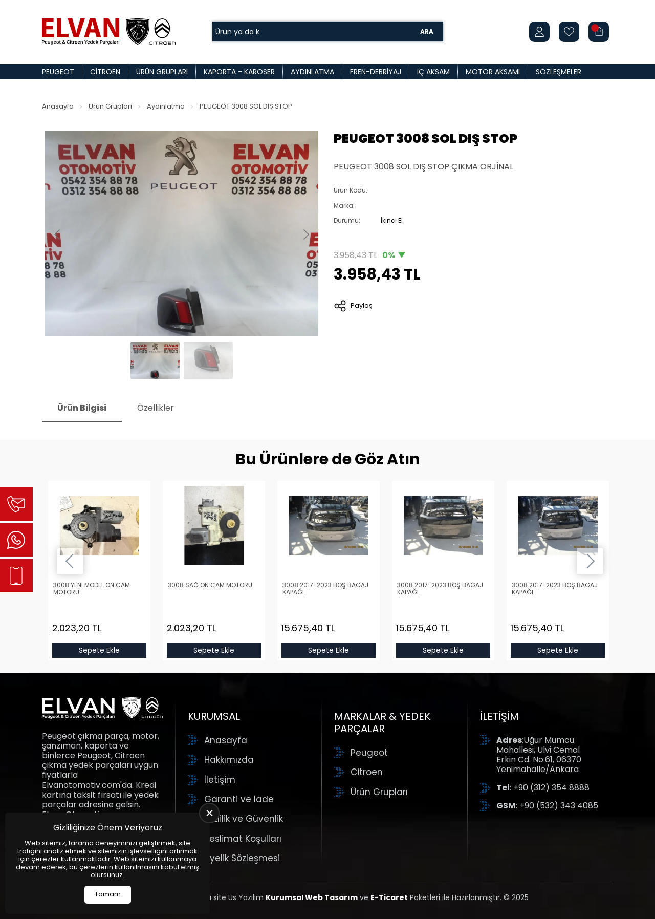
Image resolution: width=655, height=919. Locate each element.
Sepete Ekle (99, 650)
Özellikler (155, 408)
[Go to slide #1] (155, 360)
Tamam (108, 894)
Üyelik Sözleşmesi (242, 858)
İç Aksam (433, 72)
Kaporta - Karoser (239, 72)
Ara (426, 31)
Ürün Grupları (162, 72)
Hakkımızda (229, 760)
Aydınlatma (312, 72)
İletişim (219, 780)
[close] (209, 813)
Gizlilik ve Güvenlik (243, 819)
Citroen (105, 72)
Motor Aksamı (493, 72)
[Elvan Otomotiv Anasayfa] (109, 31)
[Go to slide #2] (208, 360)
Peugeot (58, 72)
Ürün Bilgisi (81, 408)
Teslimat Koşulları (242, 838)
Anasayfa (58, 106)
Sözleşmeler (558, 72)
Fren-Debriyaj (375, 72)
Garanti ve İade (239, 799)
